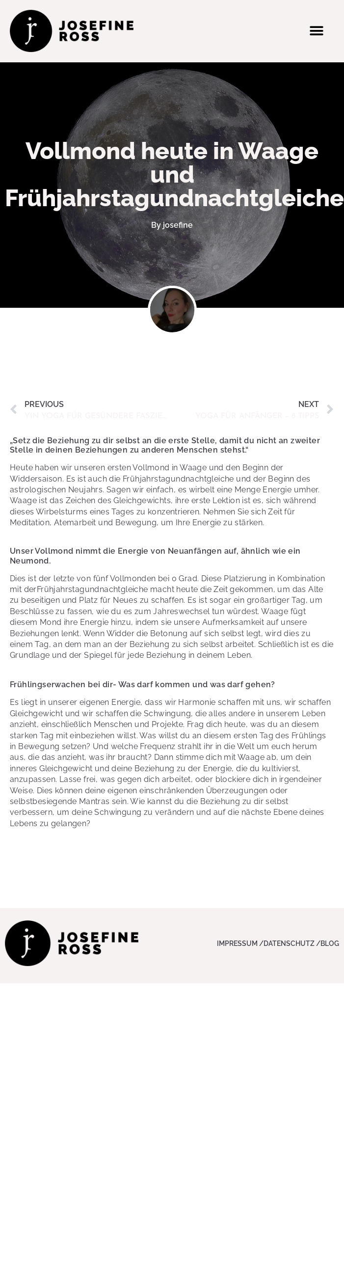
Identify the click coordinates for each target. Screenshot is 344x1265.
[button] (316, 31)
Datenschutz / (292, 943)
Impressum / (240, 943)
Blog (329, 943)
